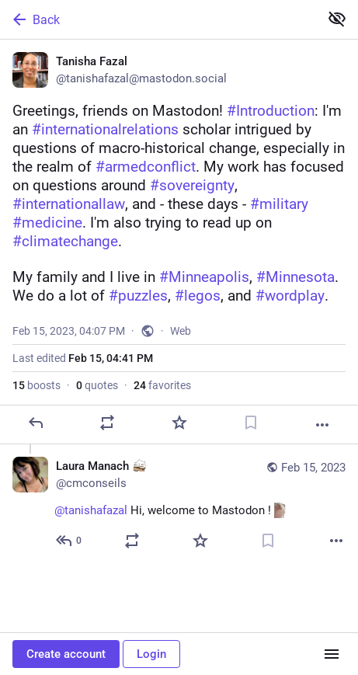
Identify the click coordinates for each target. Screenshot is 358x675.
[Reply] (35, 422)
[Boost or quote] (107, 422)
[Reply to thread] (69, 540)
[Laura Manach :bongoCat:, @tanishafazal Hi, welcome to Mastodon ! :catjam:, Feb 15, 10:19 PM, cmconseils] (179, 505)
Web (180, 331)
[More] (322, 425)
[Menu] (332, 654)
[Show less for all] (337, 18)
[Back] (158, 19)
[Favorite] (179, 422)
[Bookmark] (251, 422)
